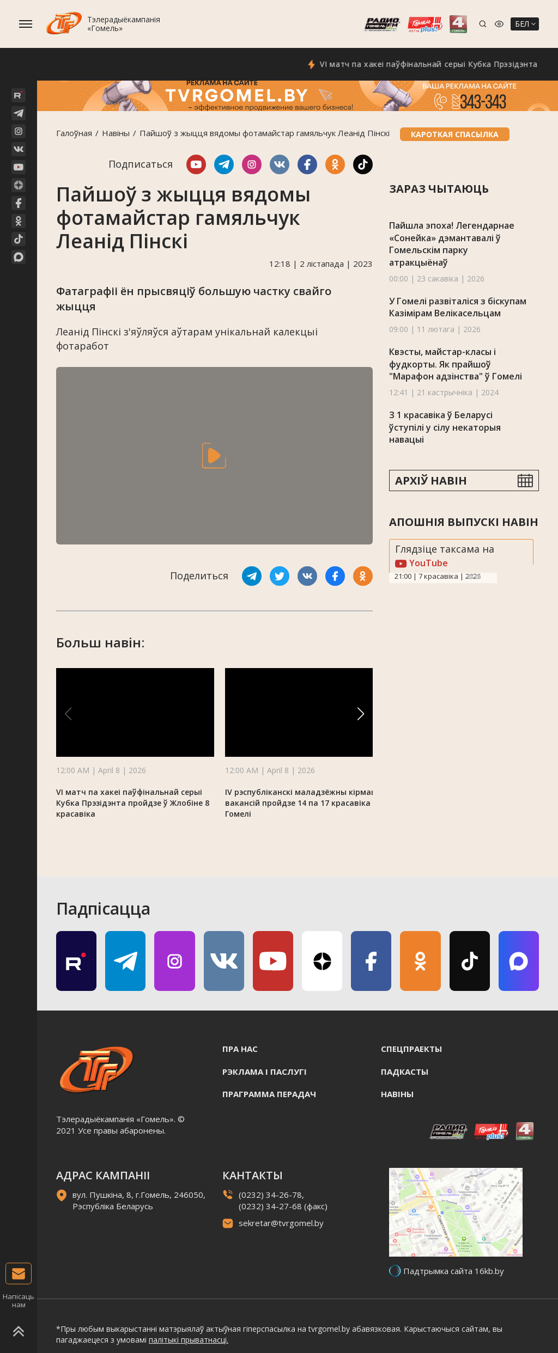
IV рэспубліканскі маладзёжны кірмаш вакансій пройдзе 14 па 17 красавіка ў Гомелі (301, 803)
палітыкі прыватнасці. (188, 1339)
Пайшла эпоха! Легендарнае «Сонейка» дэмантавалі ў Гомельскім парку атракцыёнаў (451, 243)
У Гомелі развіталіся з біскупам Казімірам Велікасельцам (457, 307)
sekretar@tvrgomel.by (281, 1222)
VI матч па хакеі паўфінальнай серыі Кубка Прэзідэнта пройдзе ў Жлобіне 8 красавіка (132, 803)
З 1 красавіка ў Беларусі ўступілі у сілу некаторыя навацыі (445, 427)
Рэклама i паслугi (264, 1071)
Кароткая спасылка (455, 134)
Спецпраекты (411, 1048)
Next (478, 576)
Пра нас (240, 1048)
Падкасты (404, 1071)
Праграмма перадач (269, 1093)
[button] (360, 713)
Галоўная (74, 132)
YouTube (421, 563)
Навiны (116, 132)
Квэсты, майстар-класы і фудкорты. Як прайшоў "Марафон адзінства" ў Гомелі (455, 364)
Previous (470, 576)
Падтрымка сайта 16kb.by (453, 1270)
